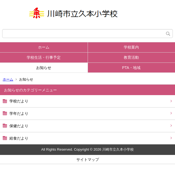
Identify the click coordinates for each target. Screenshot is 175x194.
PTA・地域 (131, 67)
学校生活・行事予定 (44, 57)
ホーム (43, 47)
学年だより (18, 113)
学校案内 (131, 47)
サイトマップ (87, 159)
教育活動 (131, 57)
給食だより (18, 138)
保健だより (18, 126)
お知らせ (43, 67)
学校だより (18, 101)
